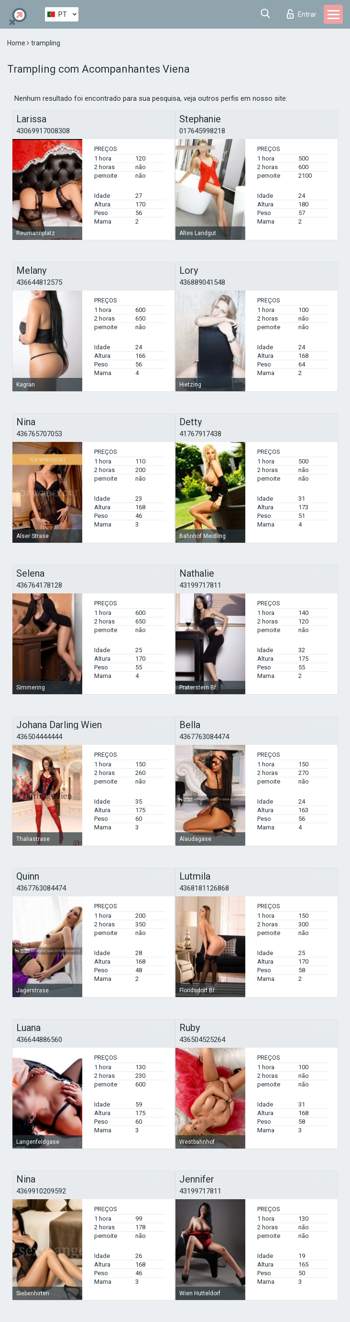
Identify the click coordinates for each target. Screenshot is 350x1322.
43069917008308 (43, 131)
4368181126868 (204, 888)
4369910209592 (41, 1191)
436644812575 (39, 282)
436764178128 (39, 585)
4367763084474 (204, 736)
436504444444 (39, 736)
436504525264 (202, 1039)
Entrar (302, 14)
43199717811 (200, 585)
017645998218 (202, 131)
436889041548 (202, 282)
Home (17, 43)
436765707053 (39, 434)
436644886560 (39, 1039)
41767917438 (200, 434)
